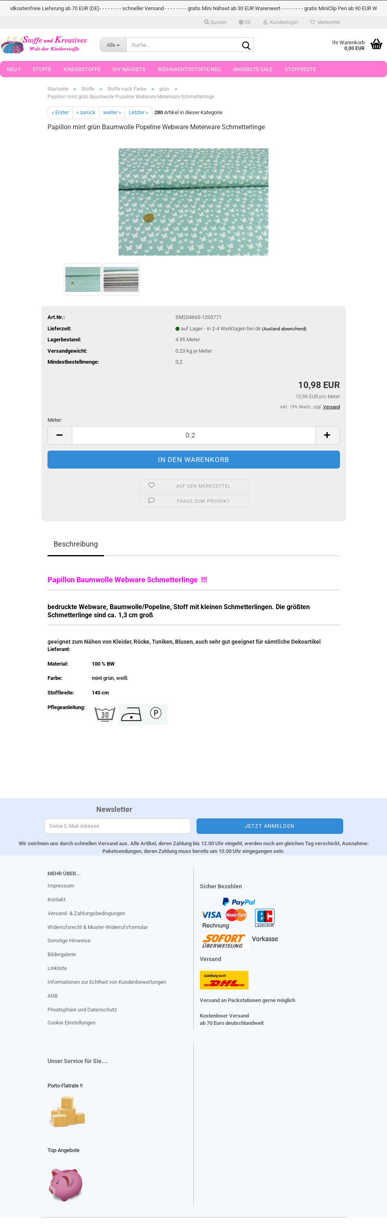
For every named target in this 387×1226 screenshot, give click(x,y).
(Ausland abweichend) (284, 329)
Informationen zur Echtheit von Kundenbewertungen (107, 982)
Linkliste (57, 968)
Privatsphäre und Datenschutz (82, 1010)
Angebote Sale (252, 69)
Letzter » (138, 112)
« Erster (60, 112)
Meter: (55, 420)
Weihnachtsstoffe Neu (189, 69)
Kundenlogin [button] (280, 22)
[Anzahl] (194, 435)
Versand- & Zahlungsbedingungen (86, 913)
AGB (53, 996)
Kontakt (56, 899)
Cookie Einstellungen (71, 1023)
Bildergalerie (62, 954)
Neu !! (13, 69)
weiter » (112, 112)
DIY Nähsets (128, 69)
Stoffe (41, 69)
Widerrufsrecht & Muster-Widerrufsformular (98, 927)
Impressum (61, 886)
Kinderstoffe (81, 69)
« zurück (85, 112)
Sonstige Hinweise (69, 940)
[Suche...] (113, 44)
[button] (245, 22)
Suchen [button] (215, 22)
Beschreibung (76, 544)
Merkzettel (325, 22)
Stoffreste (300, 69)
